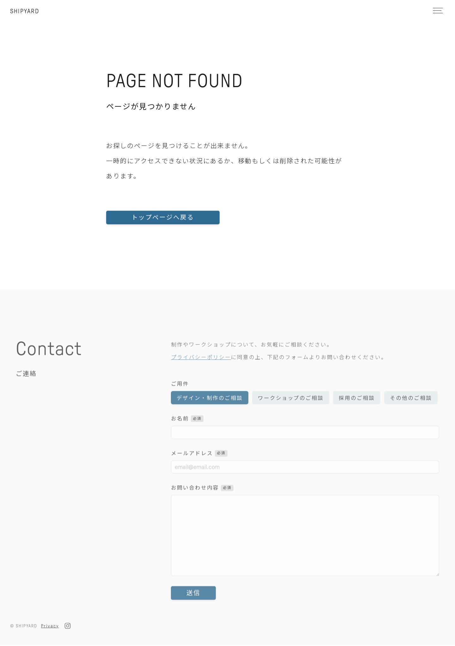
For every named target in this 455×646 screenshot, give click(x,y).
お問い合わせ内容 (202, 498)
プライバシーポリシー (201, 367)
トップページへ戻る (163, 222)
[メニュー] (437, 11)
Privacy (50, 627)
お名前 (187, 428)
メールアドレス (199, 463)
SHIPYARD (24, 11)
